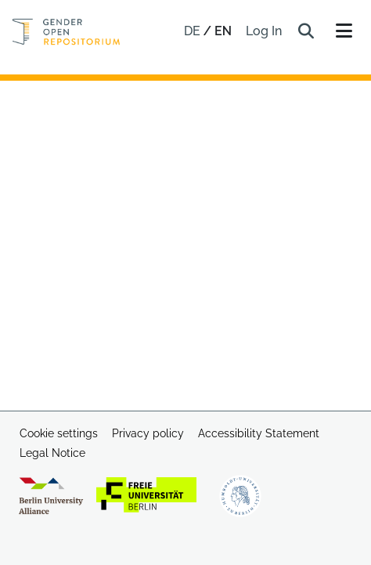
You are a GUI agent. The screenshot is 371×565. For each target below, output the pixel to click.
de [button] (194, 31)
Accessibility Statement (258, 433)
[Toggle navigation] (343, 31)
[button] (305, 31)
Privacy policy (148, 433)
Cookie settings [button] (59, 433)
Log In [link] (264, 31)
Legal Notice (52, 453)
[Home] (66, 31)
